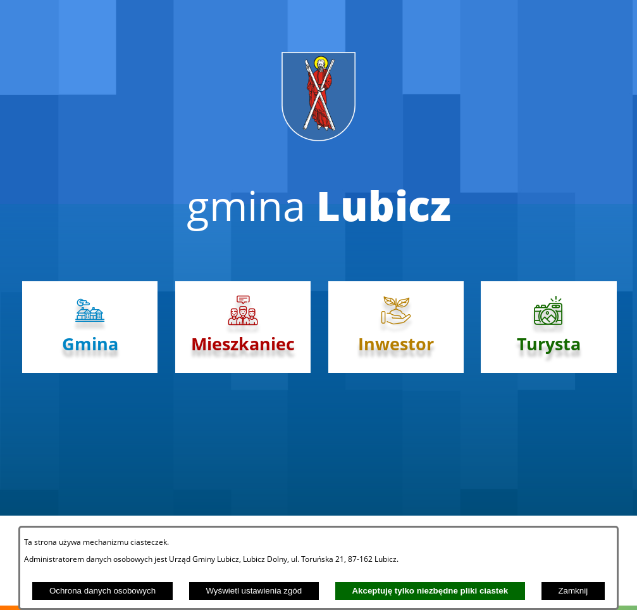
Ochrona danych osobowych (102, 590)
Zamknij (573, 590)
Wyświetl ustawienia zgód (254, 590)
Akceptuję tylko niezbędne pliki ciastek (430, 590)
